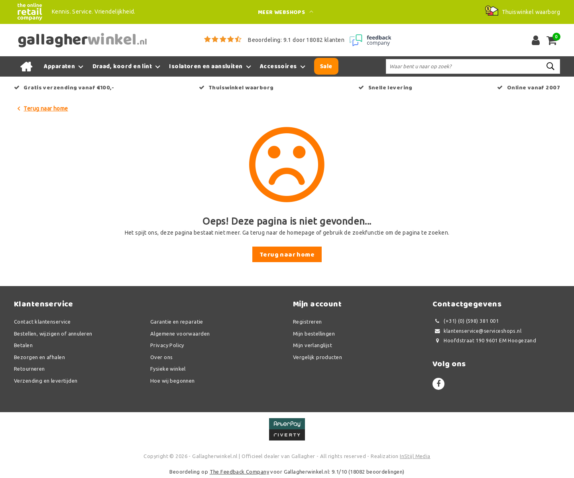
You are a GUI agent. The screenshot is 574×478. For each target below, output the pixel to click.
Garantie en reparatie (176, 321)
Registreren (307, 321)
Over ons (161, 357)
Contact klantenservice (42, 321)
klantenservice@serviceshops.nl (476, 331)
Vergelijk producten (317, 357)
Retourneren (29, 368)
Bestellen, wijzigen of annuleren (53, 333)
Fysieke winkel (168, 368)
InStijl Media (415, 456)
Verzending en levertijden (46, 380)
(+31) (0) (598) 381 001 (465, 321)
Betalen (23, 345)
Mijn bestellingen (314, 333)
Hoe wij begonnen (172, 380)
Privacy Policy (167, 345)
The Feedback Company (239, 471)
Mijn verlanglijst (312, 345)
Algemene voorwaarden (180, 333)
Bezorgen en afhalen (39, 357)
